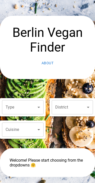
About (48, 63)
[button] (23, 107)
